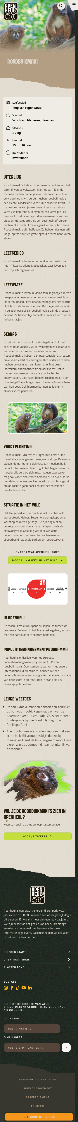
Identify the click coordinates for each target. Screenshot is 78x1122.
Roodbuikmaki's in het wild (37, 560)
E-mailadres (13, 1037)
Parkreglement (37, 1097)
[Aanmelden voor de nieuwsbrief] (66, 1047)
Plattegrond (14, 967)
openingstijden (16, 959)
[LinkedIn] (30, 988)
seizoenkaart (15, 952)
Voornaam (12, 1018)
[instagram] (6, 988)
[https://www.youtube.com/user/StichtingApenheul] (23, 988)
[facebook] (12, 988)
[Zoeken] (61, 6)
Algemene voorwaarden (37, 1079)
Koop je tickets (39, 1117)
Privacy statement (37, 1088)
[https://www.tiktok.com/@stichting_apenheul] (17, 988)
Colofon (37, 1106)
